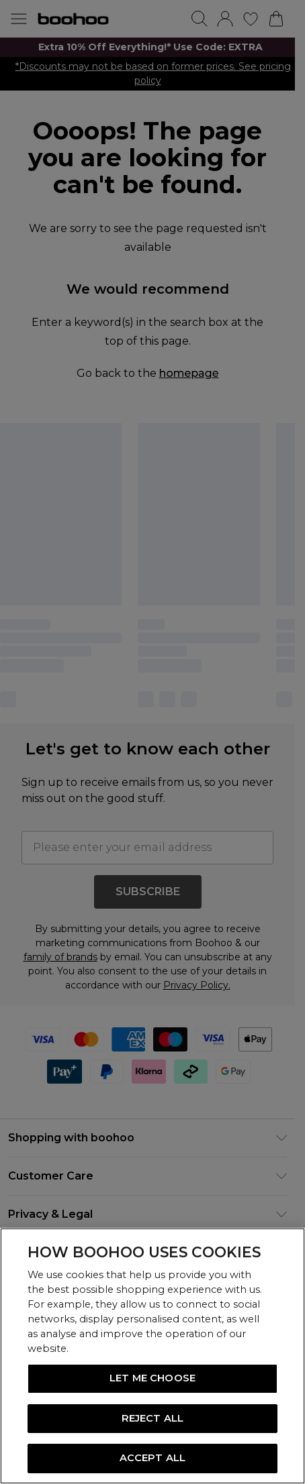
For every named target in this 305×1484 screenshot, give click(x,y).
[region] (152, 1356)
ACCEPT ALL (152, 1458)
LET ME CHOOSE (152, 1378)
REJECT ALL (152, 1418)
